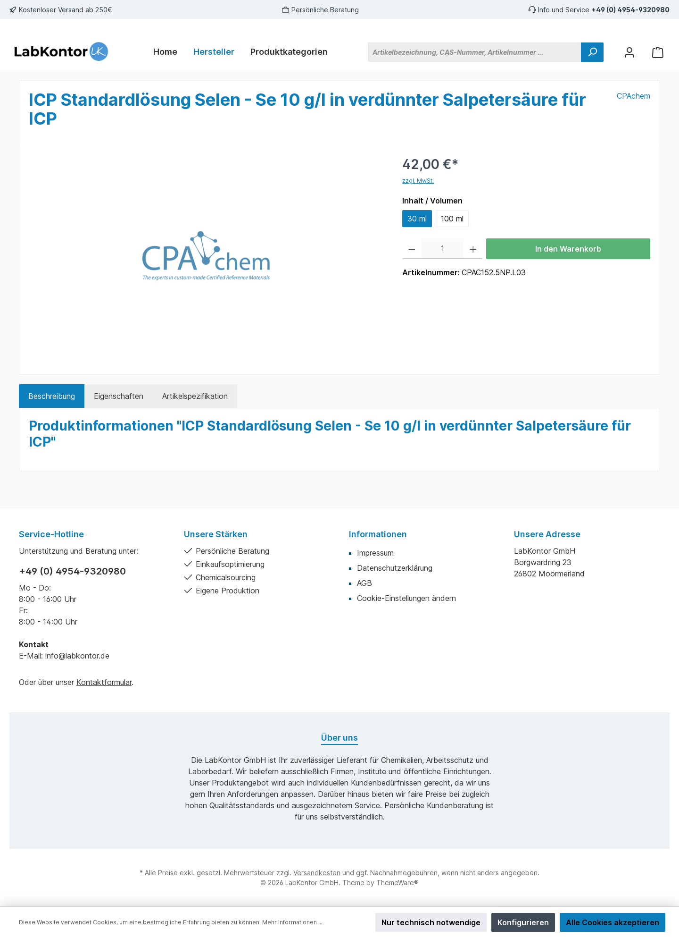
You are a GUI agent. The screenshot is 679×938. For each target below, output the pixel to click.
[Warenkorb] (658, 52)
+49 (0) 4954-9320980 (630, 10)
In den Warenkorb (568, 249)
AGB (364, 583)
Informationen (378, 534)
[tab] (51, 396)
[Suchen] (592, 52)
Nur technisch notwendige (430, 922)
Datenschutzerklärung (394, 568)
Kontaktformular (104, 682)
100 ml (452, 218)
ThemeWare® (397, 883)
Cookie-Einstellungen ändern (406, 598)
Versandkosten (316, 873)
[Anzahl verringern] (412, 248)
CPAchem (633, 96)
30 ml (417, 218)
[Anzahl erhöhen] (473, 248)
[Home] (165, 52)
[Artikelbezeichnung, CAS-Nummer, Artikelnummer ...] (474, 52)
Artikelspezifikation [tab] (195, 396)
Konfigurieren (523, 922)
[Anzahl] (442, 248)
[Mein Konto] (629, 52)
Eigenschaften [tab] (118, 396)
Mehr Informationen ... (292, 922)
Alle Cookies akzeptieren (612, 922)
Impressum (375, 553)
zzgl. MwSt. (418, 180)
